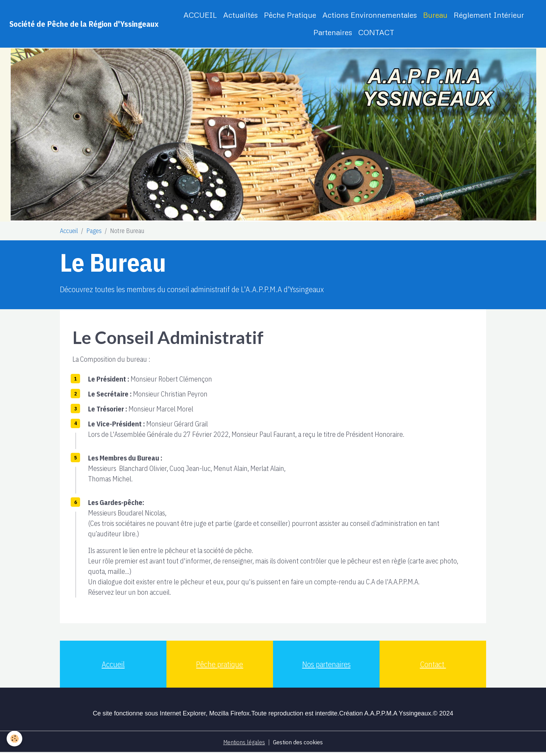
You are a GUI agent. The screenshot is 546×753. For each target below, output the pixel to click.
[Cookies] (15, 738)
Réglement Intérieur (489, 14)
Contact (433, 664)
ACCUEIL (200, 14)
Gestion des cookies (299, 742)
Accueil (69, 231)
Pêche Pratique (290, 14)
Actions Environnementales (369, 14)
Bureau (435, 14)
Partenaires (332, 32)
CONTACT (376, 32)
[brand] (84, 24)
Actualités (240, 14)
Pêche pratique (219, 664)
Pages (94, 231)
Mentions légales (243, 742)
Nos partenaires (326, 664)
